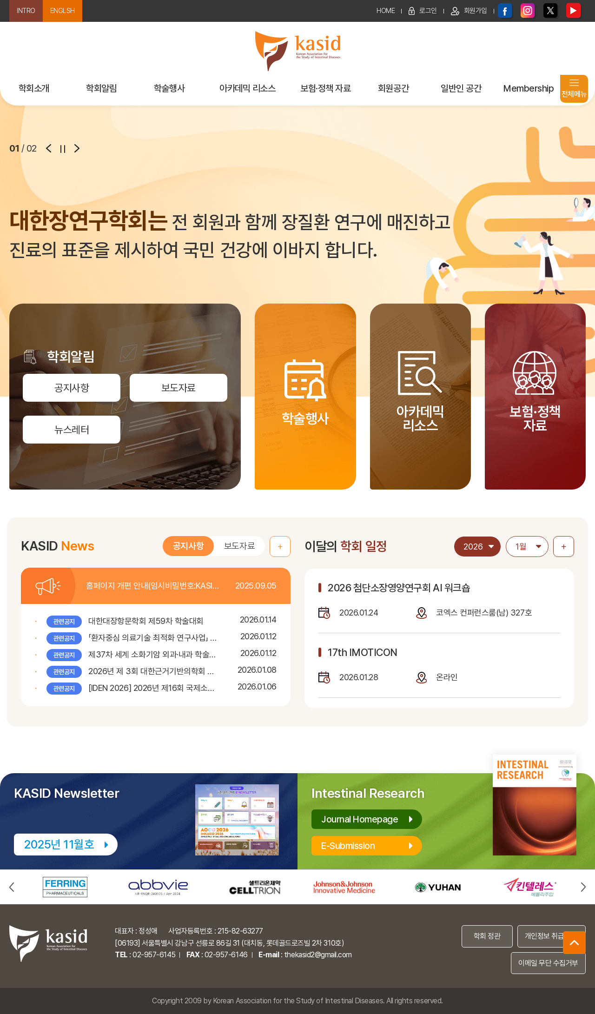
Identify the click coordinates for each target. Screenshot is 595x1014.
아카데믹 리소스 (247, 88)
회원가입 (469, 11)
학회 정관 (487, 936)
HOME (386, 10)
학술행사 (169, 88)
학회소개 (34, 88)
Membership (528, 88)
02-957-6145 (153, 954)
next (76, 148)
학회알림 (101, 88)
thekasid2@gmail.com (318, 954)
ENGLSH (62, 11)
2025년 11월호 (59, 844)
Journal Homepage (359, 819)
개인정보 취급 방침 (551, 936)
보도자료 (239, 546)
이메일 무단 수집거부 (548, 963)
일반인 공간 (461, 88)
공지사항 (188, 546)
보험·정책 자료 (325, 88)
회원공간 (393, 88)
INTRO (26, 11)
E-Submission (348, 845)
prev (48, 148)
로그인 (423, 11)
